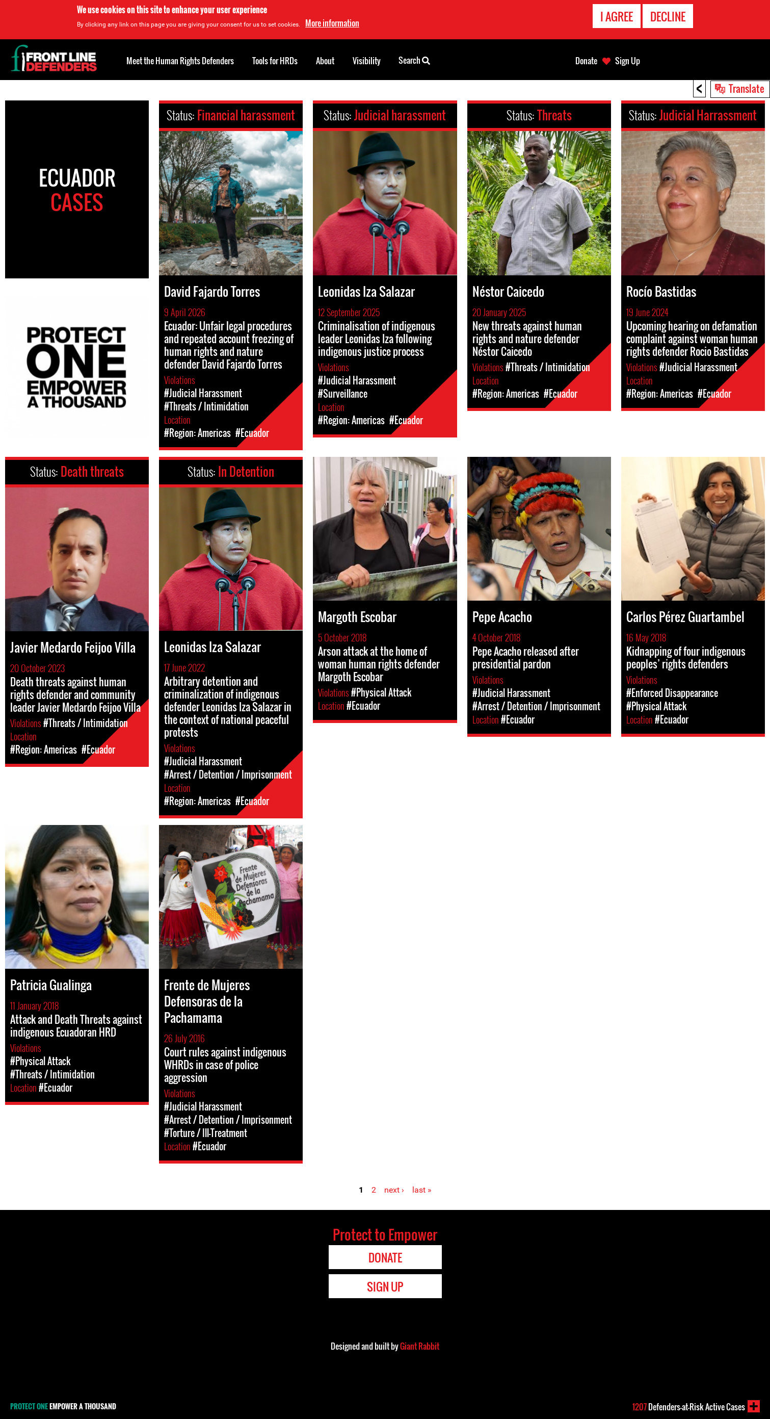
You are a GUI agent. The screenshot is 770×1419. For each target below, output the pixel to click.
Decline (667, 16)
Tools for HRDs (275, 61)
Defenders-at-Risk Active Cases (688, 1407)
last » (422, 1190)
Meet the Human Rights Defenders (180, 61)
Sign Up (627, 61)
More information (332, 23)
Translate (746, 88)
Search (414, 59)
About (325, 61)
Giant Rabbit (419, 1346)
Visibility (367, 61)
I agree (616, 16)
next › (394, 1190)
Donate (586, 61)
